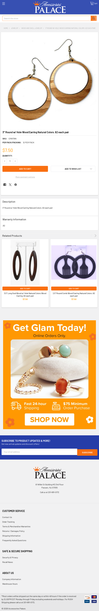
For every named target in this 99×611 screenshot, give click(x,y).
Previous (91, 235)
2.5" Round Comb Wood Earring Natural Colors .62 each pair (74, 294)
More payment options (25, 177)
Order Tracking (8, 521)
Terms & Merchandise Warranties (16, 526)
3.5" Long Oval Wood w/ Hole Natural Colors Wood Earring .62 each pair (25, 294)
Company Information (11, 578)
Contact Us (7, 516)
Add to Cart (25, 288)
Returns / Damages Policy (13, 530)
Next (95, 235)
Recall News (7, 561)
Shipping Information (11, 535)
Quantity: (7, 155)
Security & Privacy (10, 557)
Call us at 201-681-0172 (49, 491)
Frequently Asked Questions (14, 539)
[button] (49, 374)
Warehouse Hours (10, 583)
